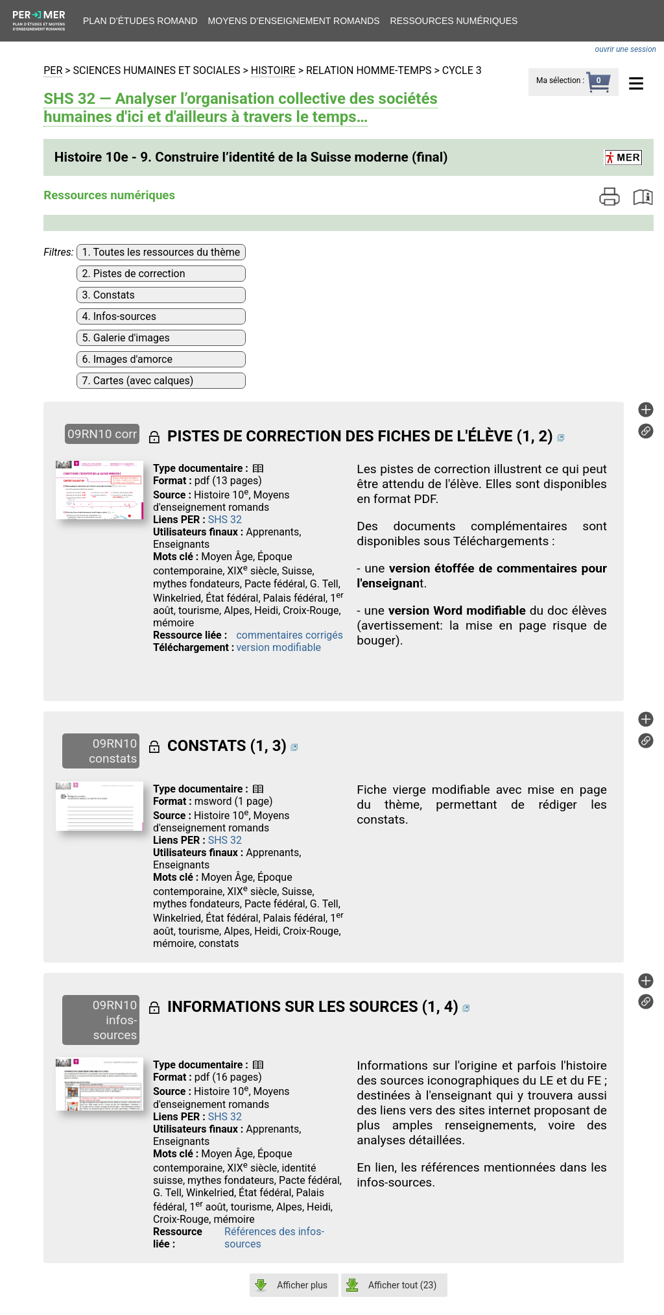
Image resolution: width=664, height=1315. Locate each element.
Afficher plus (302, 1285)
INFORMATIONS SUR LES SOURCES (292, 1007)
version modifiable (278, 647)
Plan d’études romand (140, 21)
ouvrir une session (625, 49)
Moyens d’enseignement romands (294, 21)
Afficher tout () (402, 1285)
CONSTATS (206, 746)
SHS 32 (225, 519)
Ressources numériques (454, 21)
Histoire (273, 70)
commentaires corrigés (289, 635)
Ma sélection (558, 80)
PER (52, 70)
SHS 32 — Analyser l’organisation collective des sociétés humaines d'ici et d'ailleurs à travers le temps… (240, 108)
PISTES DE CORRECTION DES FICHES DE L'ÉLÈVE (340, 436)
